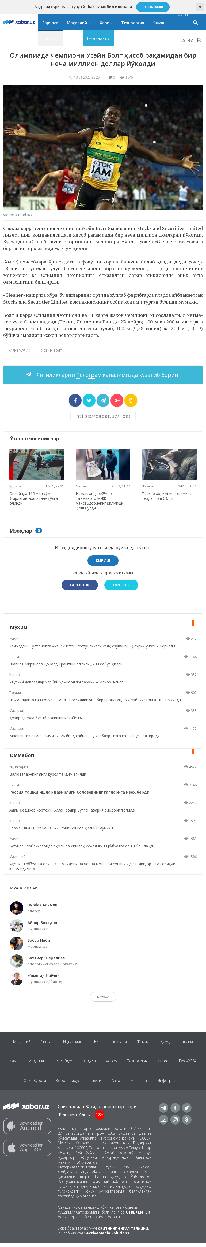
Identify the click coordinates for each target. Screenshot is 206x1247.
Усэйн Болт (51, 350)
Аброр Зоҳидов (42, 921)
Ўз (186, 14)
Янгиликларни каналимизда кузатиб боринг (108, 374)
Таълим (188, 1041)
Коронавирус (67, 1083)
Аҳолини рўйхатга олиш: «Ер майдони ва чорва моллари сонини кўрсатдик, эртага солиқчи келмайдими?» (93, 866)
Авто (116, 1083)
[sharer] (75, 400)
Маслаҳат (17, 710)
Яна (70, 38)
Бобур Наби (39, 939)
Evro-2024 (190, 1062)
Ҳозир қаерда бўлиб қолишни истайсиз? (46, 717)
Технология (132, 22)
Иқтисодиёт (19, 766)
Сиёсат (15, 656)
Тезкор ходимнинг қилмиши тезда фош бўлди (168, 495)
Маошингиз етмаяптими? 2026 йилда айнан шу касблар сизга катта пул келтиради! (85, 735)
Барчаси (50, 22)
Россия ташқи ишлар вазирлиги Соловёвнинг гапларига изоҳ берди (80, 791)
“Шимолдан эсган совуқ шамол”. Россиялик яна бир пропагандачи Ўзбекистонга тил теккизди (95, 699)
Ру (186, 30)
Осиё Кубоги (33, 1083)
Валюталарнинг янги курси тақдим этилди (48, 773)
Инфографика (171, 1083)
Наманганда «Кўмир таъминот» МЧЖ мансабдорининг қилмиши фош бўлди (100, 500)
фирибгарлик (19, 350)
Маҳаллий (77, 22)
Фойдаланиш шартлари (111, 1110)
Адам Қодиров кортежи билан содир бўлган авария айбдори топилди (73, 809)
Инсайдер (63, 1062)
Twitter (121, 584)
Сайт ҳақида (71, 1110)
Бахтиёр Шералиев (46, 957)
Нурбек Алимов (43, 904)
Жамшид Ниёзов (44, 974)
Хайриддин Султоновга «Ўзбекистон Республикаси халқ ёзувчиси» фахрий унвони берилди (93, 645)
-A (183, 40)
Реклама (68, 1118)
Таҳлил (15, 692)
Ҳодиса (15, 485)
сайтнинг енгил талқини (123, 1231)
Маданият (35, 1062)
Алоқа (85, 1118)
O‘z (180, 14)
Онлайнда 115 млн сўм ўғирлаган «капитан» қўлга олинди (34, 497)
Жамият (82, 485)
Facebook (79, 584)
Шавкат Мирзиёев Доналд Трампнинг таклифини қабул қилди (66, 663)
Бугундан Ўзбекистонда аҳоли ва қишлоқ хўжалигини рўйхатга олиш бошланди (82, 845)
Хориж (106, 22)
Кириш (158, 22)
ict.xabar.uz (98, 38)
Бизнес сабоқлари (110, 1041)
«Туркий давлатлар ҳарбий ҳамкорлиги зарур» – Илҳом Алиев (67, 681)
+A (191, 40)
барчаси (103, 996)
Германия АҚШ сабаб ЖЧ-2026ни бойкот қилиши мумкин (61, 827)
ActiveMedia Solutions (107, 1236)
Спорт (48, 38)
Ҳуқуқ (166, 1041)
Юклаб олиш (153, 7)
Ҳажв (11, 1062)
